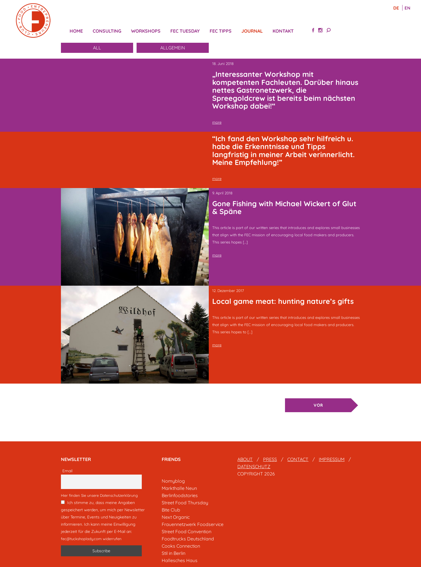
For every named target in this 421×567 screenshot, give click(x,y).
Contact (297, 459)
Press (270, 459)
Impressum (331, 459)
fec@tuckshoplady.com (81, 538)
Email (67, 470)
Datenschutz (253, 466)
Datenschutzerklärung (119, 495)
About (245, 459)
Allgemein (172, 48)
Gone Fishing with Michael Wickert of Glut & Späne (284, 207)
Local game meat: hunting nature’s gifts (283, 301)
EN (407, 8)
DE (396, 8)
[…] (245, 242)
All (97, 48)
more (216, 122)
